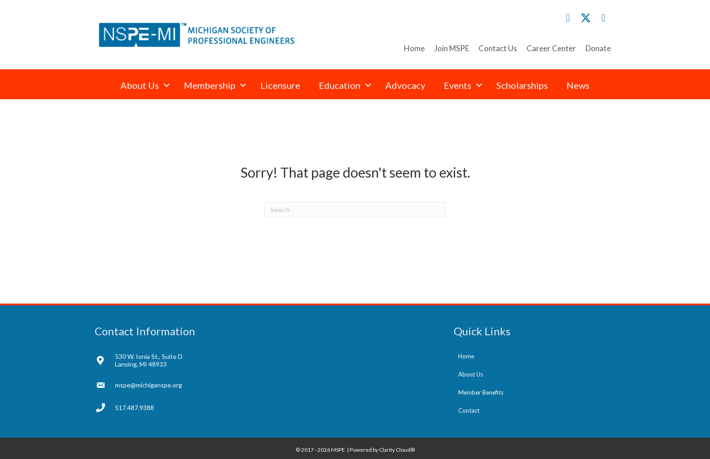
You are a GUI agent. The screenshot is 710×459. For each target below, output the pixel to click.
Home (414, 48)
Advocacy (405, 85)
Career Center (551, 48)
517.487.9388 (134, 407)
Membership (209, 85)
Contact (469, 410)
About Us (139, 85)
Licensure (280, 85)
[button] (568, 17)
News (578, 85)
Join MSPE (451, 48)
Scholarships (522, 85)
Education (339, 85)
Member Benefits (481, 392)
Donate (598, 48)
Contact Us (498, 48)
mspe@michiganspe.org (148, 385)
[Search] (355, 209)
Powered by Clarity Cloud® (382, 449)
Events (457, 85)
